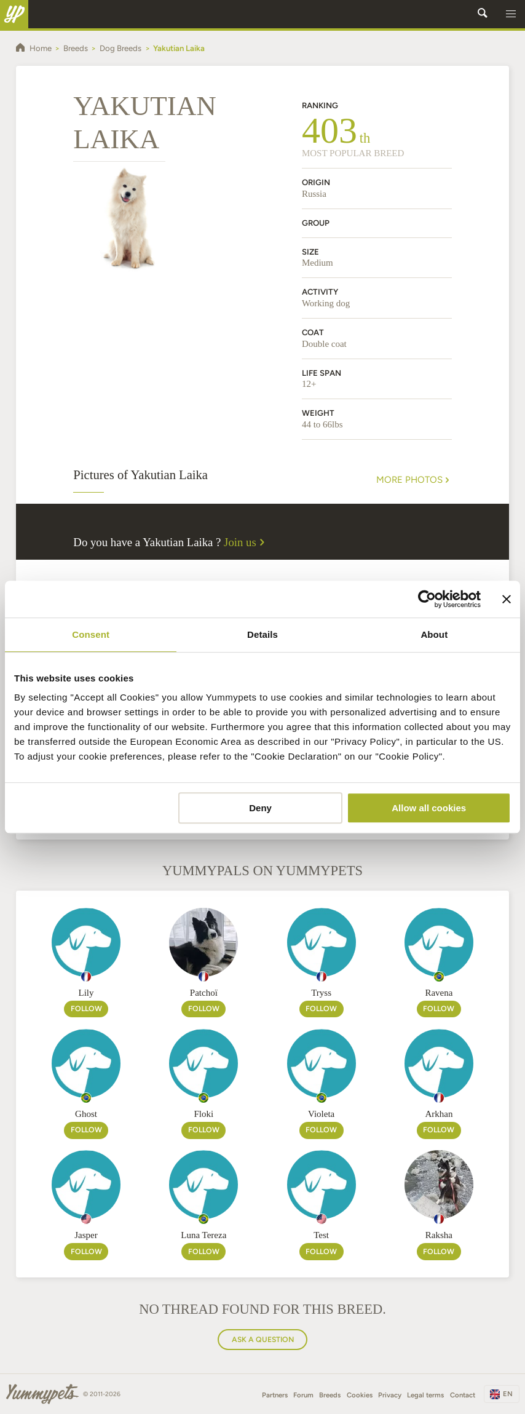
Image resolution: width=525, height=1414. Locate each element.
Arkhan (438, 1114)
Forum (303, 1395)
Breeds (330, 1395)
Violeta (321, 1114)
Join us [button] (246, 542)
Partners (275, 1395)
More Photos (414, 480)
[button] (511, 14)
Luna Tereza (203, 1235)
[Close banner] (506, 599)
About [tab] (434, 634)
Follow (86, 1008)
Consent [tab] (90, 634)
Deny (260, 808)
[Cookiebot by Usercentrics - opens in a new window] (427, 599)
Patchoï (204, 993)
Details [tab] (262, 634)
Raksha (438, 1235)
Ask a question (263, 1339)
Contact (462, 1395)
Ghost (86, 1114)
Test (321, 1235)
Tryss (321, 993)
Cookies (360, 1395)
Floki (203, 1114)
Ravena (438, 993)
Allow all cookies (429, 808)
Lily (86, 993)
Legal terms (425, 1395)
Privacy (389, 1395)
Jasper (86, 1235)
